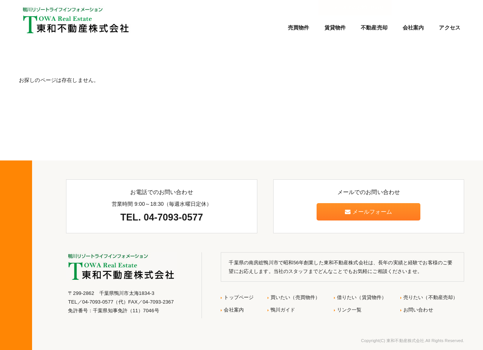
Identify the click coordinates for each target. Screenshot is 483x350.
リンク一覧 (349, 310)
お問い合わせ (418, 310)
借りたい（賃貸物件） (361, 297)
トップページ (239, 297)
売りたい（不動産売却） (430, 297)
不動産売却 (374, 28)
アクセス (449, 28)
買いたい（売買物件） (295, 297)
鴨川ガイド (283, 310)
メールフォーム (368, 211)
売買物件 (298, 28)
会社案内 (413, 28)
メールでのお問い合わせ (431, 7)
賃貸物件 (335, 28)
